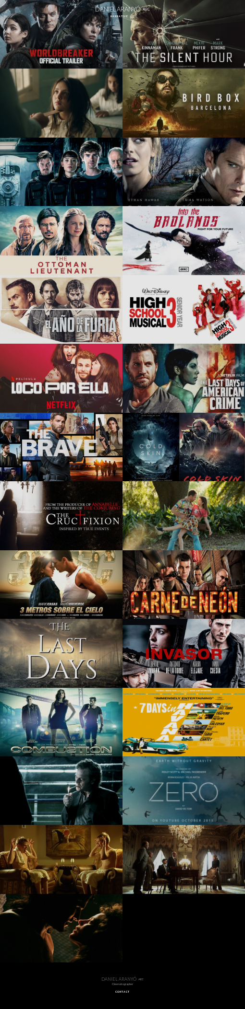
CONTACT (122, 991)
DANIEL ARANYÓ (122, 9)
